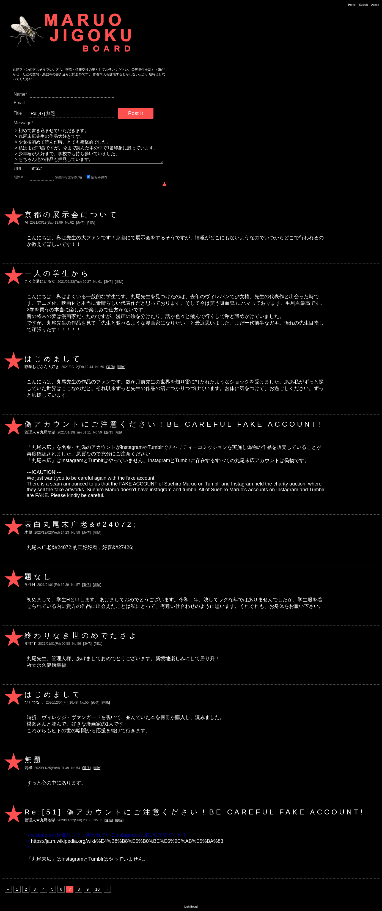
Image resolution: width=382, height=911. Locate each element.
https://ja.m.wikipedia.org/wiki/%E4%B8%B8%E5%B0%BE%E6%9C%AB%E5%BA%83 (127, 841)
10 (97, 889)
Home (352, 4)
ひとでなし (34, 702)
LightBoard (190, 906)
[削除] (91, 222)
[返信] (80, 222)
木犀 (28, 532)
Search (363, 4)
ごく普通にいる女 (39, 281)
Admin (375, 4)
